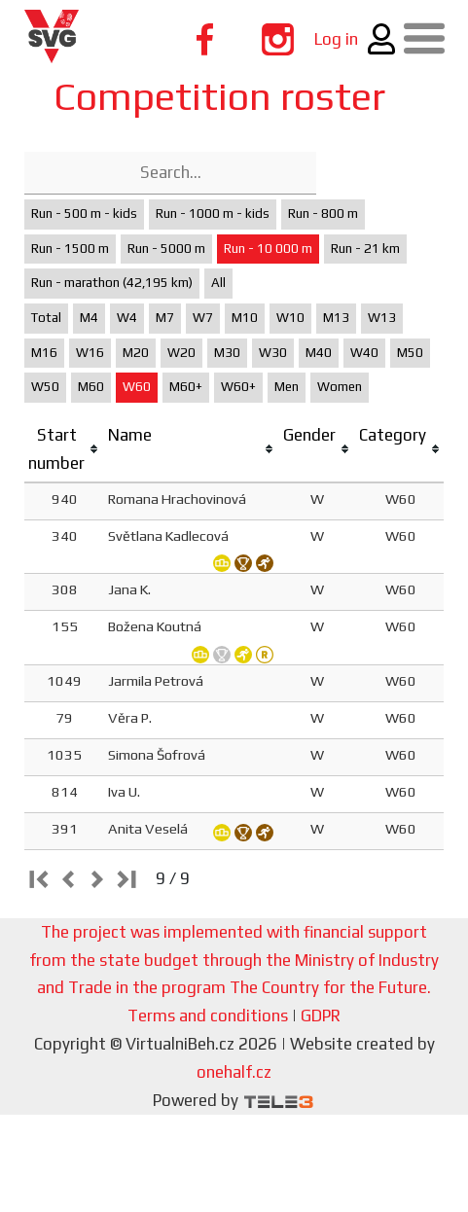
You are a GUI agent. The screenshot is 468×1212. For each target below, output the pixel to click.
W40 (364, 352)
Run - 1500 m (70, 248)
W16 (90, 352)
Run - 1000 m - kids (213, 213)
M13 (336, 317)
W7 (203, 317)
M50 (410, 352)
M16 (44, 352)
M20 (136, 352)
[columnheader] (64, 449)
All (218, 282)
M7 (165, 317)
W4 (127, 317)
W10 (290, 317)
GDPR (321, 1015)
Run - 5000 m (166, 248)
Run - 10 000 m (268, 248)
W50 (45, 386)
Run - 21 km (365, 248)
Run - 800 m (323, 213)
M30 (227, 352)
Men (286, 386)
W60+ (238, 386)
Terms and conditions (207, 1015)
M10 (245, 317)
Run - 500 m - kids (84, 213)
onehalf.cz (234, 1072)
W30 (273, 352)
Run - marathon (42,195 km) (112, 282)
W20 (181, 352)
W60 (137, 386)
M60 (91, 386)
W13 (382, 317)
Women (339, 386)
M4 (89, 317)
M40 (319, 352)
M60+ (185, 386)
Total (46, 317)
